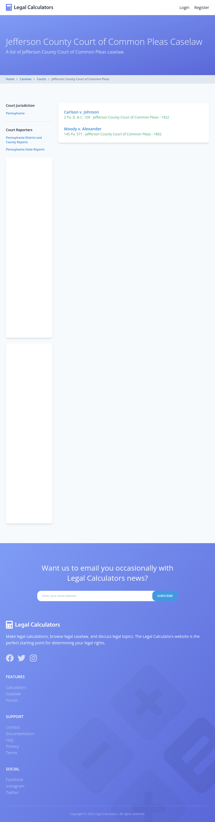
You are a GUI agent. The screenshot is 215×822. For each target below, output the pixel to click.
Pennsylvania (15, 113)
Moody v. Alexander (83, 128)
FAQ (9, 740)
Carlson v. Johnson (81, 112)
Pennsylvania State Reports (25, 149)
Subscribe (165, 596)
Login (184, 7)
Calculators (16, 687)
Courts (41, 79)
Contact (13, 727)
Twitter (12, 792)
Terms (11, 752)
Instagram (15, 786)
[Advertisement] (29, 248)
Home (10, 79)
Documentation (20, 733)
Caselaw (26, 79)
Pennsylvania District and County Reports (24, 140)
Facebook (14, 779)
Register (201, 7)
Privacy (12, 746)
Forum (12, 700)
